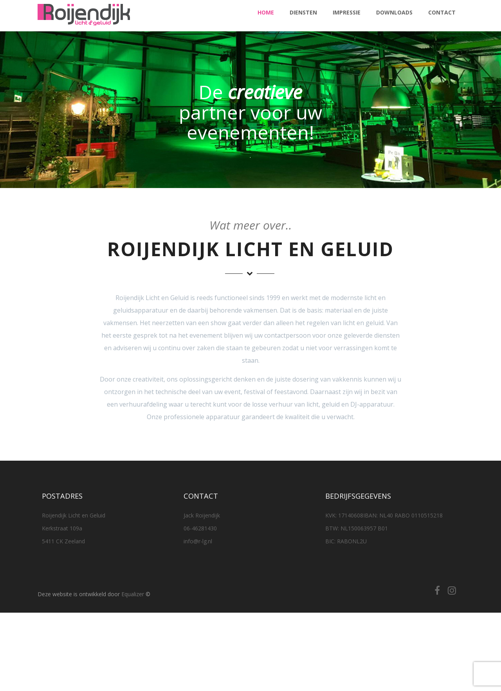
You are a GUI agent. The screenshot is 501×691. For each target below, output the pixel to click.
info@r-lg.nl (198, 541)
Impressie (346, 12)
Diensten (303, 12)
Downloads (394, 12)
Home (266, 12)
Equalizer (132, 594)
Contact (442, 12)
